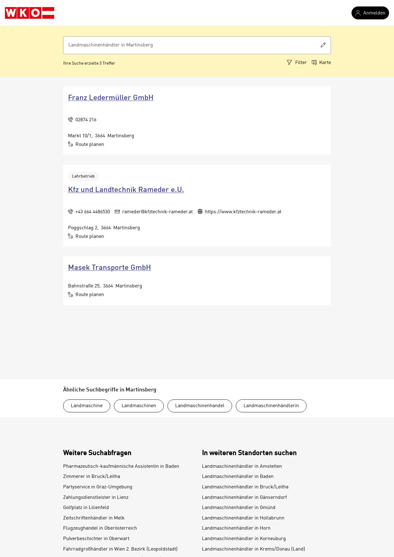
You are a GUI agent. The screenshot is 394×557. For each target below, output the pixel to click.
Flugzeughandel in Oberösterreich (100, 528)
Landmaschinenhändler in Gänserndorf (244, 497)
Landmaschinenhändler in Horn (236, 528)
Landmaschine (87, 405)
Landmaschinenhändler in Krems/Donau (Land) (253, 549)
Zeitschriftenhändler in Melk (94, 518)
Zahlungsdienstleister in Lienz (95, 497)
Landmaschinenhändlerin (271, 405)
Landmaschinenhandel (199, 405)
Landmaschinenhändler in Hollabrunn (243, 518)
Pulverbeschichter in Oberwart (96, 538)
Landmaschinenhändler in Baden (238, 476)
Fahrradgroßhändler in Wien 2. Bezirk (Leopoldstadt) (120, 549)
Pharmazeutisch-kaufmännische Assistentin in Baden (121, 466)
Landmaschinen (139, 405)
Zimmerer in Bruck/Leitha (91, 476)
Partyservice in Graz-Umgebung (97, 487)
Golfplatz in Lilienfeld (86, 507)
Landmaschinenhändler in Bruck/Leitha (245, 487)
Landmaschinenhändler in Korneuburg (244, 538)
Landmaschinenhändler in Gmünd (238, 507)
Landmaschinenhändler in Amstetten (242, 466)
